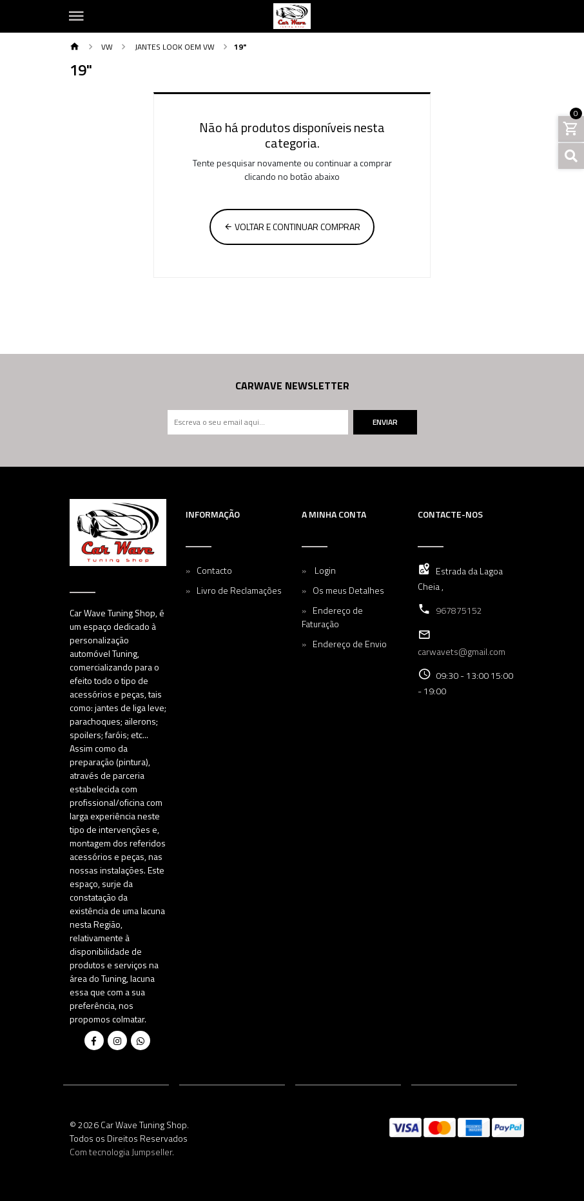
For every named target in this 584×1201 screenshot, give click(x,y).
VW (106, 47)
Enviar (385, 422)
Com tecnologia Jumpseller (121, 1151)
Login (324, 570)
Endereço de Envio (350, 643)
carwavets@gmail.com (461, 651)
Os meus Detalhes (348, 590)
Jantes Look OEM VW (174, 47)
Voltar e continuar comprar (292, 226)
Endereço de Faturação (332, 616)
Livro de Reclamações (239, 590)
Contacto (214, 570)
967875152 (459, 610)
